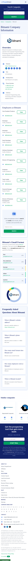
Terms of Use (4, 554)
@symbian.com (8, 205)
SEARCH (14, 17)
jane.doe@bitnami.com (8, 269)
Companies (8, 22)
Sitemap (3, 502)
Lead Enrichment (5, 478)
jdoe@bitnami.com (7, 263)
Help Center (4, 495)
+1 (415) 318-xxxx (9, 87)
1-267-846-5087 (6, 520)
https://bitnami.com (10, 66)
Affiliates (3, 469)
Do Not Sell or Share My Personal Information (13, 498)
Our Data (3, 481)
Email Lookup (4, 486)
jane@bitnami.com (7, 256)
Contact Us (4, 493)
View (21, 112)
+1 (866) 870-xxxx (9, 85)
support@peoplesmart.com (9, 517)
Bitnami (21, 245)
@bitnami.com (8, 125)
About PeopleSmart (6, 466)
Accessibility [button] (5, 556)
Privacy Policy (9, 451)
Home (2, 22)
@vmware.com (8, 116)
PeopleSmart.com (10, 452)
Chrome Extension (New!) (7, 488)
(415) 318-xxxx (8, 89)
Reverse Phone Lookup (7, 483)
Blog (2, 471)
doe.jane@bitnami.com (8, 282)
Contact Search (5, 476)
